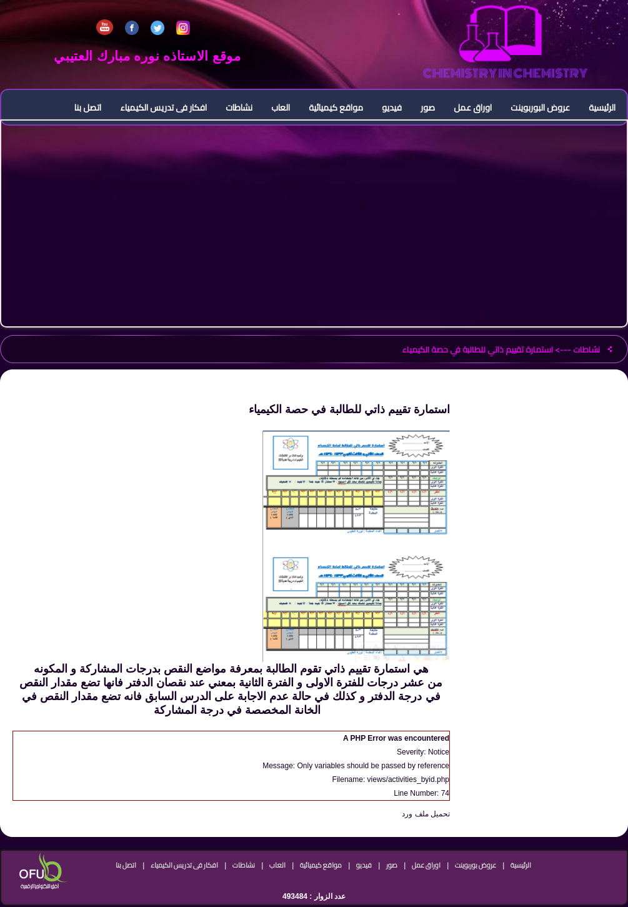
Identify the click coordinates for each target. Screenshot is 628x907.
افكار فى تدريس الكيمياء (163, 107)
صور (428, 107)
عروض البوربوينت (540, 107)
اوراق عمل (473, 107)
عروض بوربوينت (475, 865)
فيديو (392, 107)
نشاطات (239, 107)
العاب (280, 107)
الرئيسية (602, 107)
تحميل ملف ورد (426, 813)
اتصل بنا (87, 107)
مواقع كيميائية (336, 107)
